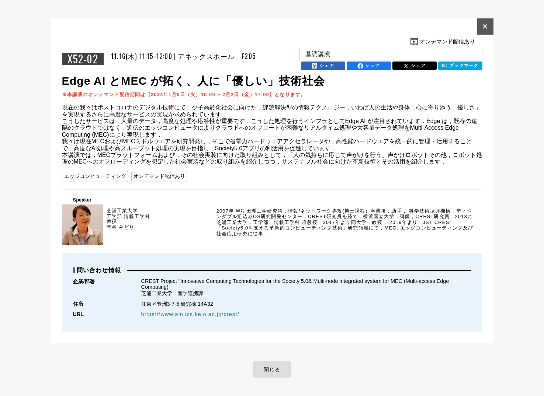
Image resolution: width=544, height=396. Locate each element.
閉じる (272, 369)
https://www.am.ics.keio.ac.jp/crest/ (190, 314)
